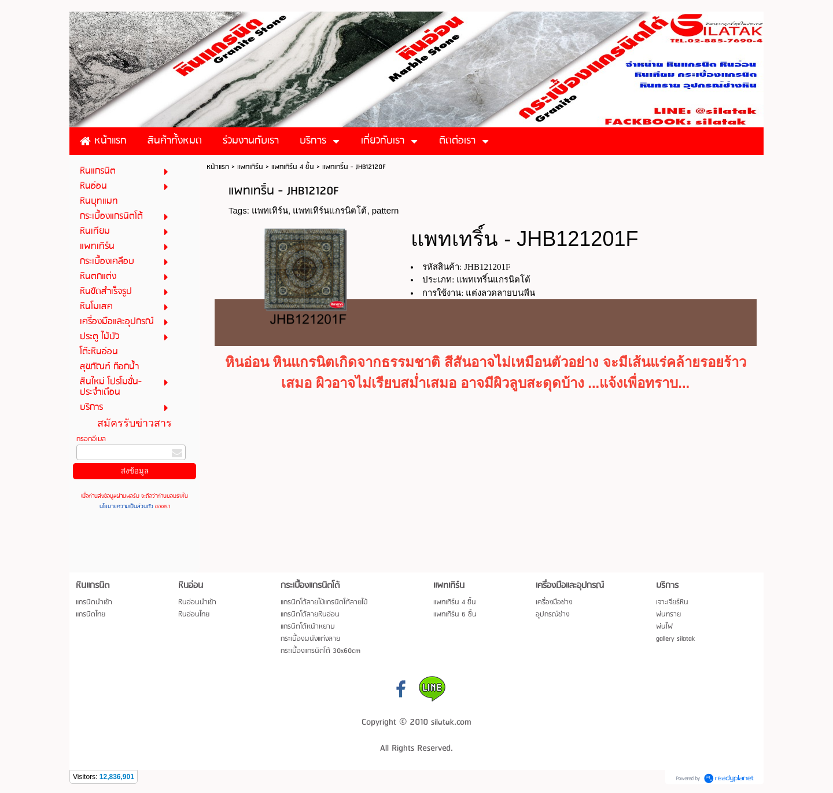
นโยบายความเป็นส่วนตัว (127, 506)
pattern (385, 210)
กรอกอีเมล (91, 439)
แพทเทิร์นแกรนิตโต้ (330, 210)
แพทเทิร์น (250, 167)
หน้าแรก (218, 167)
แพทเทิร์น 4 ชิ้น (292, 167)
